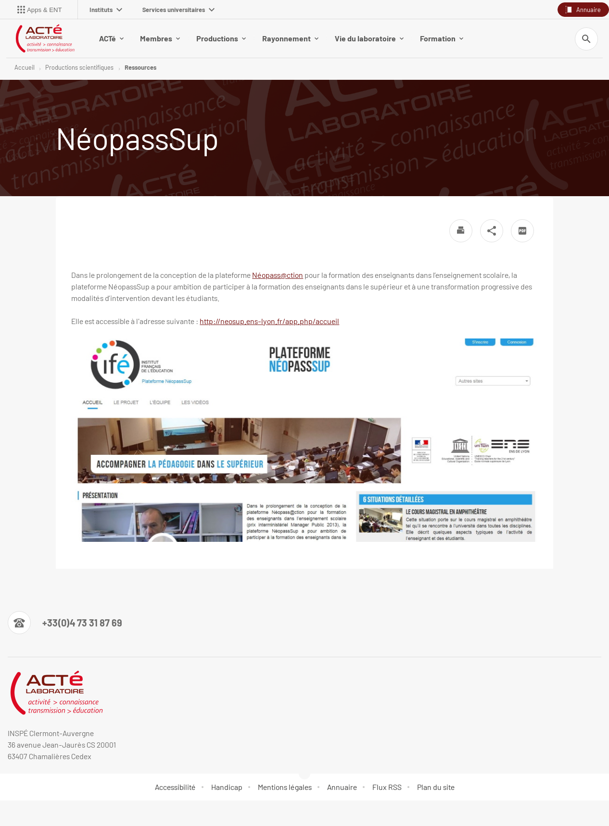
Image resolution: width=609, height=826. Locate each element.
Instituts (105, 9)
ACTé (111, 38)
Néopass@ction (277, 274)
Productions (221, 38)
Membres (160, 38)
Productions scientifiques (79, 67)
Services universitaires (178, 9)
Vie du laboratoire (369, 38)
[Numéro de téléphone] (65, 622)
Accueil (24, 67)
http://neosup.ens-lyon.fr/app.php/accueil (269, 320)
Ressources (140, 67)
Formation (441, 38)
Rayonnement (290, 38)
